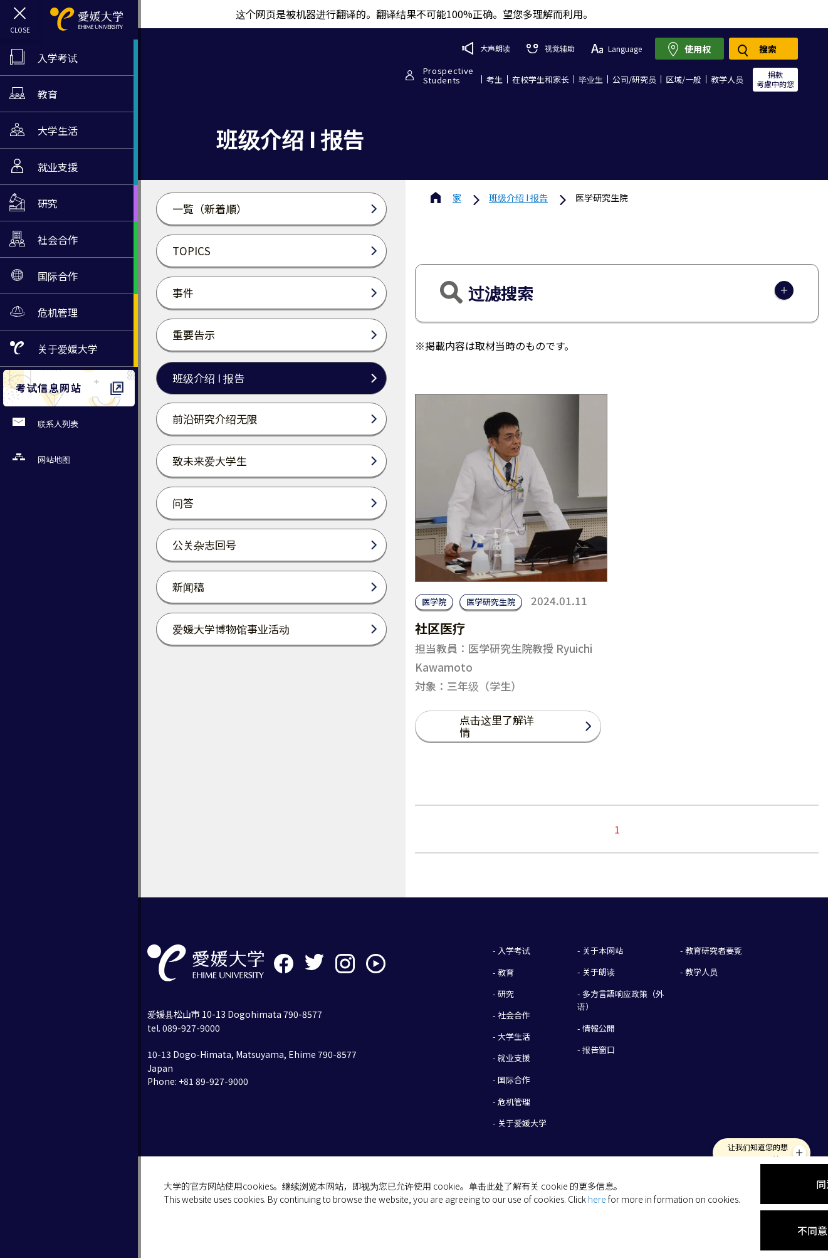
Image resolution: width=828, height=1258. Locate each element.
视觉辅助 (550, 48)
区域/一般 (683, 79)
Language (616, 48)
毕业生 (591, 79)
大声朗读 (486, 48)
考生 (494, 79)
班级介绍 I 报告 (518, 197)
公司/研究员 (634, 79)
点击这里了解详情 (496, 726)
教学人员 (727, 79)
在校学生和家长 (540, 79)
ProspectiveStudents (448, 75)
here (597, 1199)
